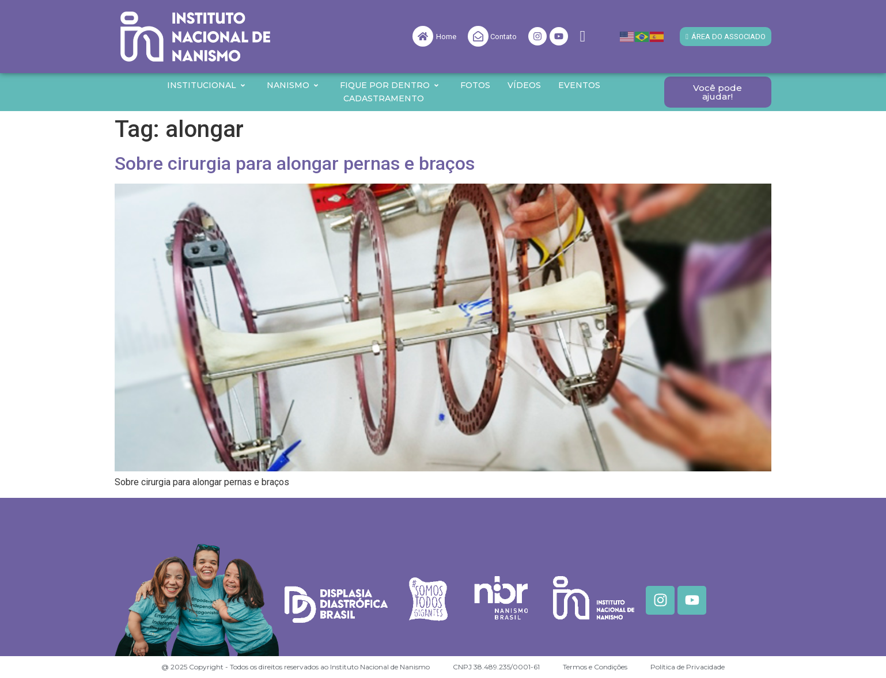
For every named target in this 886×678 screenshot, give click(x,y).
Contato (503, 36)
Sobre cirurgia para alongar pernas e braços (295, 163)
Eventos (579, 85)
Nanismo (293, 85)
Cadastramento (383, 98)
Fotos (475, 85)
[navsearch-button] (582, 36)
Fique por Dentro (390, 85)
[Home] (422, 36)
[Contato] (478, 36)
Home (446, 36)
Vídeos (524, 85)
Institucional (206, 85)
